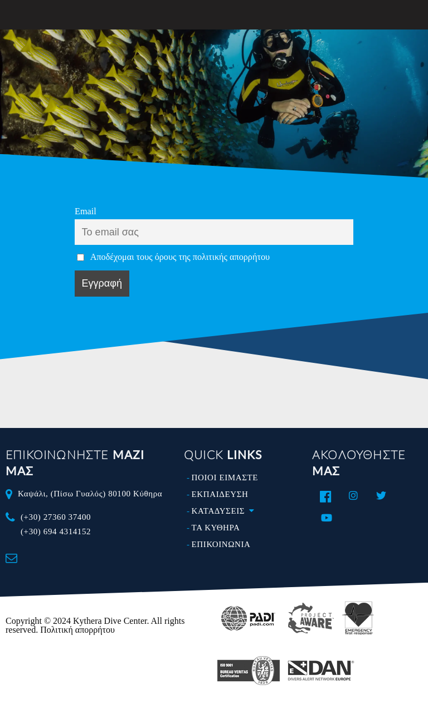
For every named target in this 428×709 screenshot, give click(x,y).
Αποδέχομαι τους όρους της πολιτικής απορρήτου (180, 257)
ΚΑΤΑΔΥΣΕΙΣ (225, 510)
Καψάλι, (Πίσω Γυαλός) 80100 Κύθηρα (90, 493)
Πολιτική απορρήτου (77, 629)
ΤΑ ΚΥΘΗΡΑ (216, 527)
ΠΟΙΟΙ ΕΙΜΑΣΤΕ (225, 477)
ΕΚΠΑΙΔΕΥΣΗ (220, 494)
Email (85, 211)
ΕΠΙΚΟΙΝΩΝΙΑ (221, 544)
